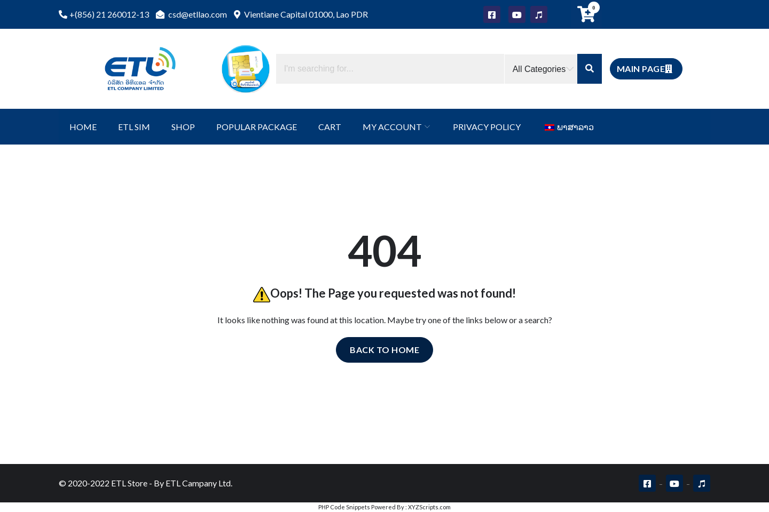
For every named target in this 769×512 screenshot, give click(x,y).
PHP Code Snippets (344, 506)
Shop (183, 127)
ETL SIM (134, 127)
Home (83, 127)
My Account (392, 127)
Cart (329, 127)
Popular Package (256, 127)
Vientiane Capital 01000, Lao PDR (301, 14)
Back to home (384, 350)
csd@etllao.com (191, 14)
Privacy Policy (487, 127)
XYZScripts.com (429, 506)
